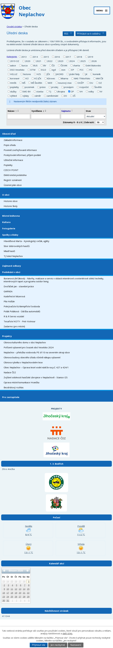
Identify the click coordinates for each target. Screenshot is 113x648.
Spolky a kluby (10, 234)
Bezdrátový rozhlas (14, 387)
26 (16, 581)
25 (12, 581)
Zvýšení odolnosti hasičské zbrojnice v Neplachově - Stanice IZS (36, 377)
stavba (39, 91)
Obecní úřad (9, 133)
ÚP (72, 91)
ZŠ (74, 95)
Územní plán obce (13, 185)
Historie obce (11, 201)
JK (86, 74)
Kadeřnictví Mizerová (14, 296)
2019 (90, 56)
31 (8, 600)
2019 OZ (14, 61)
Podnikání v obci (11, 272)
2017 (68, 56)
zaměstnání (52, 95)
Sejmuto (66, 110)
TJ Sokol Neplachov (13, 256)
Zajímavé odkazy (11, 265)
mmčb (13, 82)
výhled (13, 95)
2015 (46, 56)
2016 (57, 56)
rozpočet (84, 87)
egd (54, 69)
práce (43, 87)
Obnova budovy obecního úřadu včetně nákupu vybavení (32, 357)
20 (20, 593)
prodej (54, 87)
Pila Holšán (9, 301)
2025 (83, 61)
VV (101, 91)
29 (28, 596)
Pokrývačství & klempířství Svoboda (22, 306)
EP (72, 69)
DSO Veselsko (17, 69)
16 (4, 593)
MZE (50, 82)
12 (16, 589)
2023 (60, 61)
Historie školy (11, 206)
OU (91, 82)
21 (24, 593)
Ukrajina (61, 91)
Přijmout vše (38, 645)
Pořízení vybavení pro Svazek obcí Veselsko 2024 (29, 347)
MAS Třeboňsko (82, 78)
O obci (5, 194)
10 (8, 589)
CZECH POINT (11, 170)
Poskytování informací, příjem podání (22, 155)
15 (28, 589)
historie (27, 74)
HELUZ (13, 74)
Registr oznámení (12, 180)
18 (12, 593)
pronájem (69, 87)
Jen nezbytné (58, 645)
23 (4, 581)
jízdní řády (74, 74)
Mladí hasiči (9, 251)
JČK (48, 74)
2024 (72, 61)
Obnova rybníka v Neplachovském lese (23, 362)
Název (12, 110)
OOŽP (81, 82)
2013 (24, 56)
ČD (53, 65)
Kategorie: (12, 56)
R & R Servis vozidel (14, 316)
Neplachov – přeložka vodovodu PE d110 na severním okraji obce (37, 352)
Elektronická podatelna (15, 175)
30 (4, 600)
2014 (35, 56)
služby (13, 91)
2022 (49, 61)
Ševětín (98, 87)
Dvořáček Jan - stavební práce (19, 286)
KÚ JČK (37, 78)
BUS (35, 65)
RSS (68, 33)
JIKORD (59, 74)
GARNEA (8, 291)
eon (63, 69)
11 (12, 589)
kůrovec (51, 78)
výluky (26, 95)
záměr (38, 95)
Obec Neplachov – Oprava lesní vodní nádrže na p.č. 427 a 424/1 (36, 367)
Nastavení (75, 645)
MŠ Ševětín (36, 82)
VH (81, 91)
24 (8, 581)
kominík (96, 74)
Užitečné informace (13, 160)
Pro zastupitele (10, 397)
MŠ (23, 82)
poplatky (14, 87)
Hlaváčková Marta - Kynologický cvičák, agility (26, 241)
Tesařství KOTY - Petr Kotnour (19, 321)
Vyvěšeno (37, 110)
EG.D (43, 69)
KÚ (27, 78)
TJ (50, 91)
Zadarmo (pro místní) (14, 326)
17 (8, 593)
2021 (38, 61)
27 (20, 581)
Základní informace (13, 140)
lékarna (64, 78)
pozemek (29, 87)
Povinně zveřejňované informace (20, 150)
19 (16, 593)
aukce (13, 65)
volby (91, 91)
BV (44, 65)
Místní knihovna (11, 215)
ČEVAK (64, 65)
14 (24, 589)
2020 (27, 61)
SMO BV (26, 91)
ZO (65, 95)
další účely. (68, 633)
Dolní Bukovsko (93, 65)
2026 (94, 61)
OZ (100, 82)
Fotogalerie (8, 228)
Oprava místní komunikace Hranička (21, 382)
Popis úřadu (10, 145)
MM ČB (99, 78)
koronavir (15, 78)
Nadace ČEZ (10, 372)
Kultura (6, 222)
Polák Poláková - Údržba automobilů (22, 311)
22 (28, 593)
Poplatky (8, 165)
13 (20, 589)
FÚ (90, 69)
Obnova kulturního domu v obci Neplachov (25, 342)
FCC (82, 69)
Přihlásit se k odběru (91, 33)
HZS (39, 74)
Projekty (7, 336)
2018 (79, 56)
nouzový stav (65, 82)
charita (76, 65)
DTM (32, 69)
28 (24, 581)
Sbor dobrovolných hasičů (17, 246)
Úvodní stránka (14, 26)
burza (25, 65)
